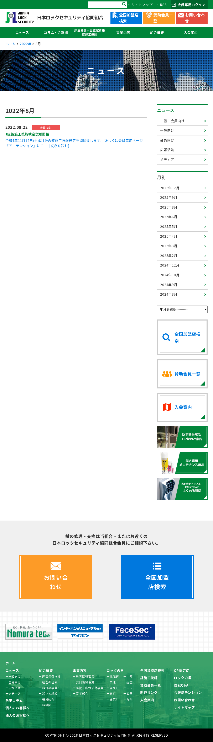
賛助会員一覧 (150, 685)
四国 (129, 693)
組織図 (46, 705)
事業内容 (80, 670)
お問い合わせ (184, 699)
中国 (129, 688)
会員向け (167, 140)
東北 (113, 682)
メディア (167, 159)
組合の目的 (50, 682)
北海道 (114, 676)
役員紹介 (48, 699)
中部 (129, 676)
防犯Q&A (181, 685)
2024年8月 (168, 294)
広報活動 (167, 149)
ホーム (10, 662)
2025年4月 (168, 236)
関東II (114, 699)
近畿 (129, 682)
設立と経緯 (50, 693)
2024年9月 (168, 284)
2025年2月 (168, 255)
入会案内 (147, 699)
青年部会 (82, 693)
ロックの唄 (182, 677)
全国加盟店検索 (152, 670)
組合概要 (46, 670)
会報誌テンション (188, 692)
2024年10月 (169, 274)
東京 (113, 693)
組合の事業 (50, 688)
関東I (113, 688)
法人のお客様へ (17, 715)
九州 (129, 699)
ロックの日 (115, 670)
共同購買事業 (85, 682)
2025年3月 (168, 245)
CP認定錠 (181, 670)
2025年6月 (168, 216)
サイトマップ (184, 707)
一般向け (167, 130)
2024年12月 (169, 265)
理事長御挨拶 (51, 676)
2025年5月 (168, 226)
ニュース (165, 110)
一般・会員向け (172, 120)
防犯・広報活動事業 (90, 688)
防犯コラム (14, 700)
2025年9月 (168, 197)
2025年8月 (168, 207)
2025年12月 (169, 187)
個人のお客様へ (17, 707)
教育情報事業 (85, 676)
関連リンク (149, 692)
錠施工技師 (149, 677)
